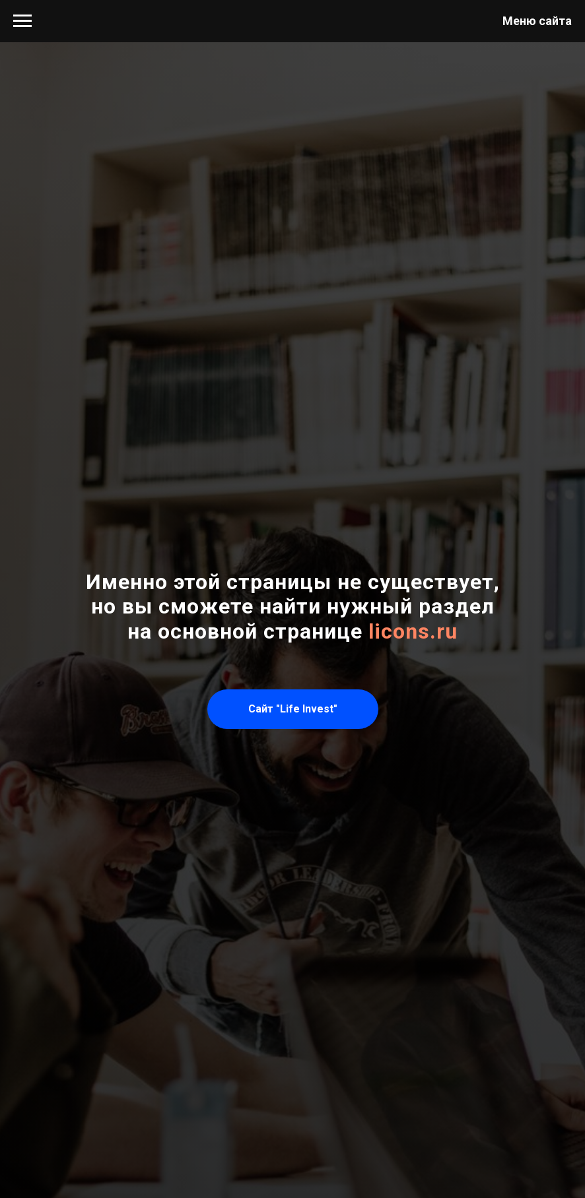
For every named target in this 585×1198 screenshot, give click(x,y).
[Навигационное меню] (22, 21)
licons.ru (413, 631)
